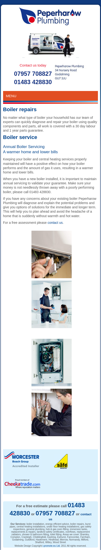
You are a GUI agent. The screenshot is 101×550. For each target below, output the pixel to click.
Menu (50, 96)
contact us (55, 223)
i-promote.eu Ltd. (52, 546)
